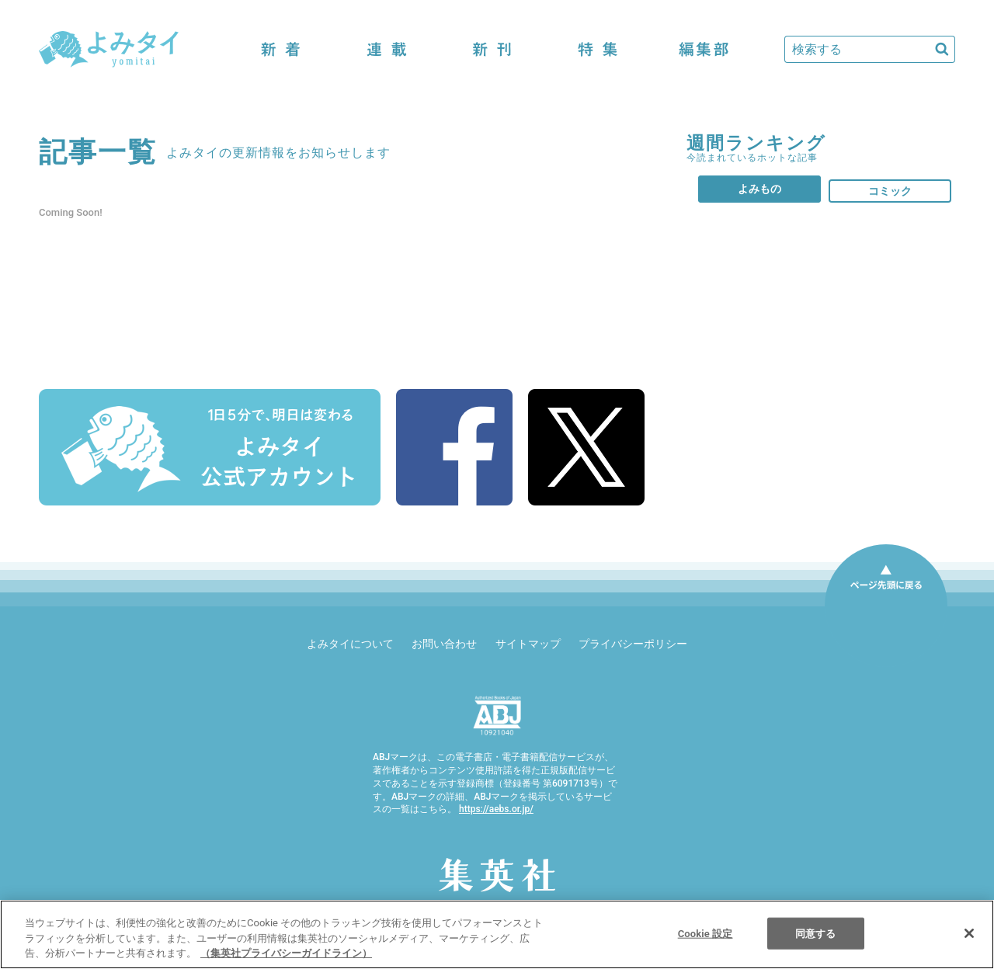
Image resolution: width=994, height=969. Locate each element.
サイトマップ (528, 643)
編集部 (703, 49)
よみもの (759, 188)
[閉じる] (969, 933)
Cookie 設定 (705, 933)
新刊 (492, 49)
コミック (890, 191)
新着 (281, 49)
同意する (815, 933)
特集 (598, 49)
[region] (497, 934)
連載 (387, 49)
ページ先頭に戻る (886, 605)
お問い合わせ (444, 643)
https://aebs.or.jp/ (496, 809)
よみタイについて (350, 643)
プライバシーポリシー (633, 643)
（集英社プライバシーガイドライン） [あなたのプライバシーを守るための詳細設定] (286, 953)
